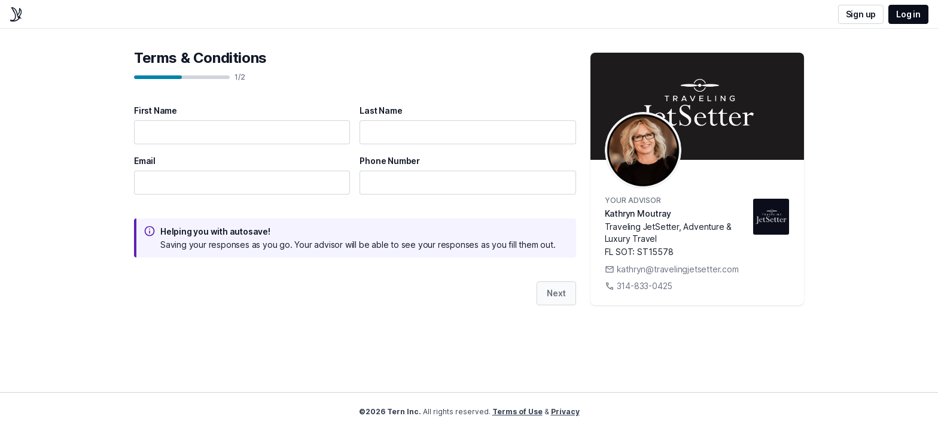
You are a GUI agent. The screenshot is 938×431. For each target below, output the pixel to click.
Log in (908, 14)
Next (556, 293)
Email (145, 161)
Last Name (381, 111)
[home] (16, 14)
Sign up (861, 14)
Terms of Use (517, 411)
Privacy (565, 411)
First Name (155, 111)
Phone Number (390, 161)
